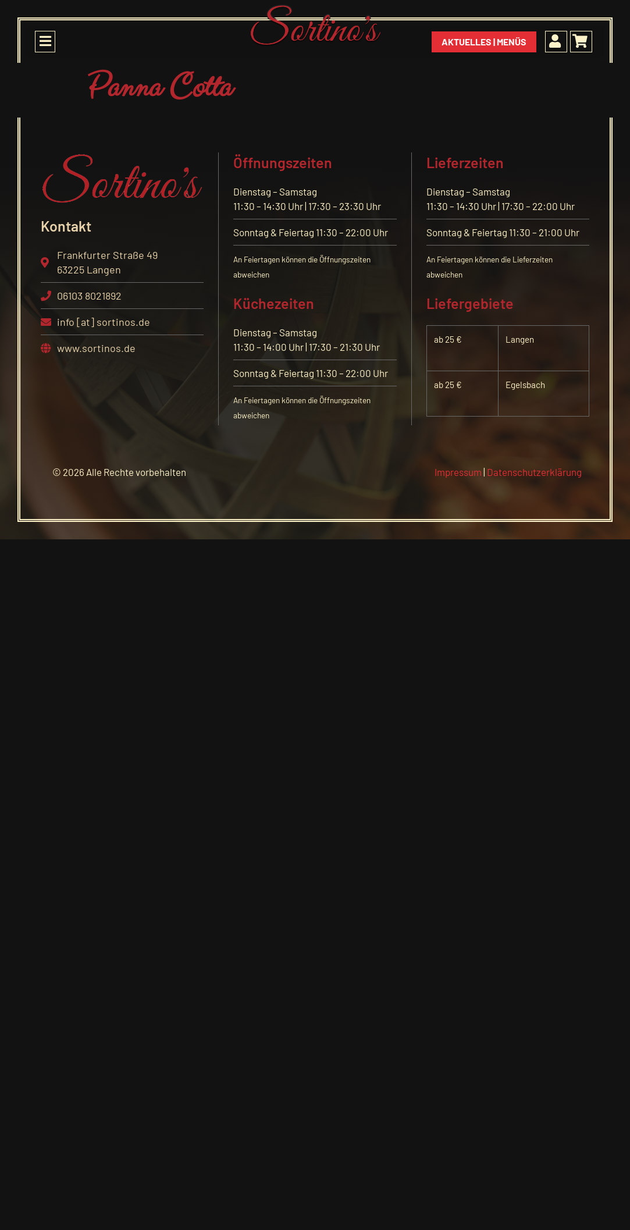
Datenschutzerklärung (534, 472)
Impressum (458, 472)
